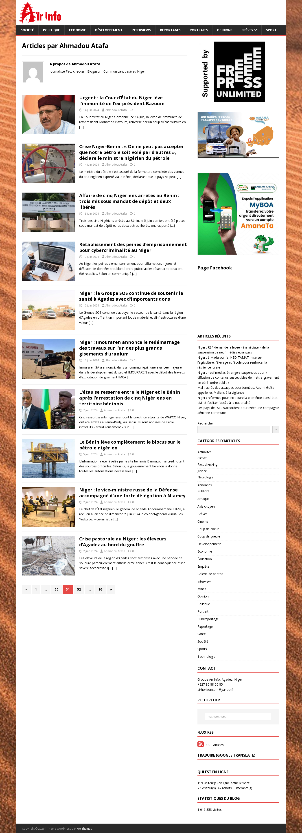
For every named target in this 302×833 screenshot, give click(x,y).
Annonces (204, 485)
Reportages (170, 30)
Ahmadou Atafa (116, 110)
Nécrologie (205, 477)
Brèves (247, 30)
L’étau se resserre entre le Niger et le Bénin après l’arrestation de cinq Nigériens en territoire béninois (129, 398)
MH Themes (84, 829)
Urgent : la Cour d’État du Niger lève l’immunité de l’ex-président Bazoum (121, 101)
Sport (271, 30)
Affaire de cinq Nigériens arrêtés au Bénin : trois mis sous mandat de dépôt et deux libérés (129, 201)
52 (79, 589)
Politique (51, 30)
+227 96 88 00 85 (210, 684)
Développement (109, 30)
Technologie (206, 656)
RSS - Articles (210, 745)
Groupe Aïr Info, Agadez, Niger (219, 679)
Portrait (202, 611)
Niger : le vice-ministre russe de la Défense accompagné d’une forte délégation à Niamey (132, 493)
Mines (201, 589)
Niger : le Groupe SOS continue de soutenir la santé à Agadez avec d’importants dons (131, 296)
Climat (202, 458)
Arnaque (203, 499)
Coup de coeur (208, 529)
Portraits (199, 30)
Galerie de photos (210, 574)
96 (100, 589)
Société (27, 30)
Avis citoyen (206, 506)
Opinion (203, 596)
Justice (202, 471)
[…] (81, 127)
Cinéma (202, 521)
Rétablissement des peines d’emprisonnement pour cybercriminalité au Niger (133, 247)
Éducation (204, 559)
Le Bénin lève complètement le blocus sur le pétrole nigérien (130, 445)
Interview (204, 581)
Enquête (203, 566)
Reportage (205, 626)
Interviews (141, 30)
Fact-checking (207, 464)
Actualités (204, 452)
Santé (201, 634)
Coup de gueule (208, 536)
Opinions (224, 30)
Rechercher (205, 423)
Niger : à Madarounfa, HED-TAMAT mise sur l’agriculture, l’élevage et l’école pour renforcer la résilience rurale (232, 362)
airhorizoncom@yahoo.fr (215, 689)
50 (56, 589)
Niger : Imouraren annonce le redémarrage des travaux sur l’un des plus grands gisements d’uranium (129, 348)
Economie (77, 30)
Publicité (203, 491)
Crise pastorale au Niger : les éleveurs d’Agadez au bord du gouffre (122, 542)
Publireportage (208, 619)
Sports (202, 649)
